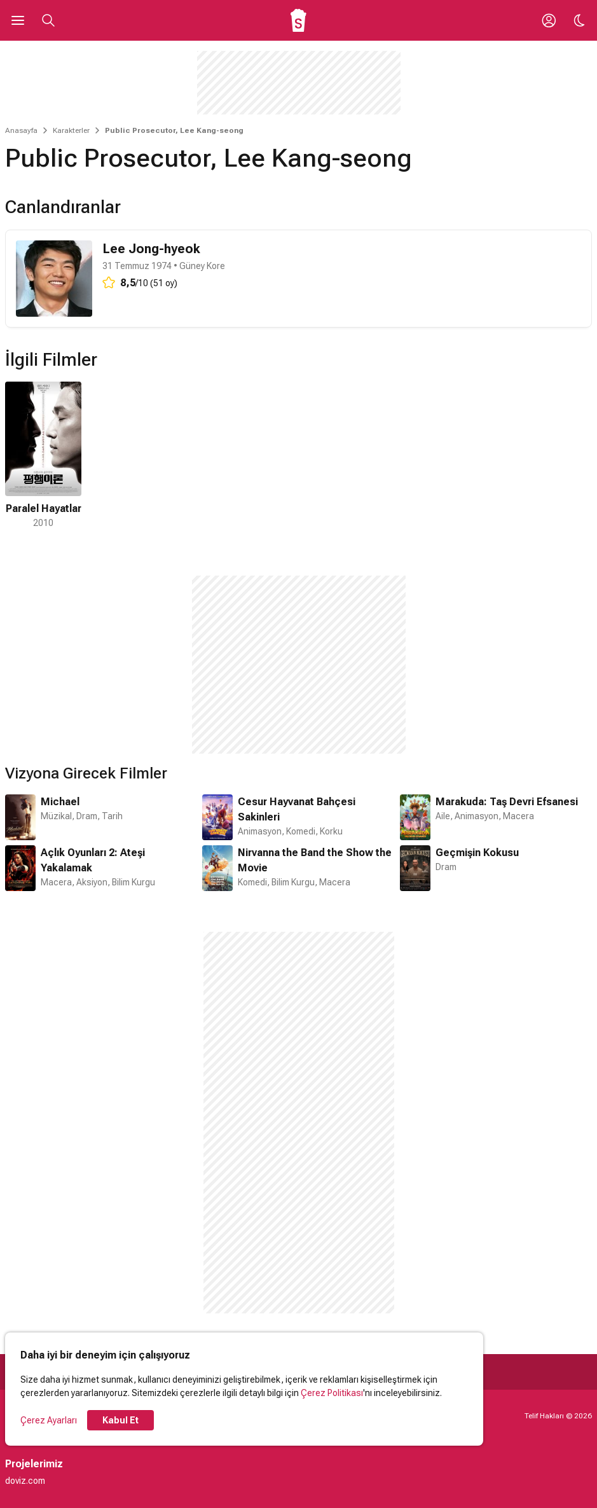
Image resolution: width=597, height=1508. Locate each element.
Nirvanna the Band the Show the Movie (315, 860)
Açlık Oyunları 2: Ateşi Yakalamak (93, 860)
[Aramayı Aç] (48, 20)
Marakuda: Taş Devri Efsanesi (507, 802)
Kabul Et (120, 1420)
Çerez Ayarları (48, 1420)
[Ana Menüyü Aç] (18, 20)
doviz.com (25, 1481)
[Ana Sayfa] (298, 20)
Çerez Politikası (332, 1393)
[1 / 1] (43, 456)
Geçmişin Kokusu (477, 853)
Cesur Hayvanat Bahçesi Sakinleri (296, 809)
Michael (60, 802)
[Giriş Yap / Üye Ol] (548, 20)
